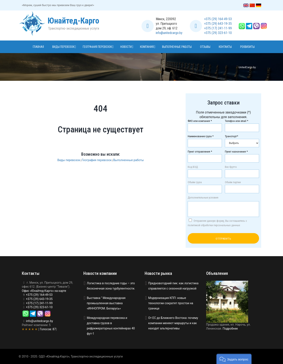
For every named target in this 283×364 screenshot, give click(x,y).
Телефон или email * (236, 121)
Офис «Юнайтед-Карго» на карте (44, 290)
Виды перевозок (63, 46)
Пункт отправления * (200, 151)
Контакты (225, 46)
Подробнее (230, 328)
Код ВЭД (193, 167)
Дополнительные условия (203, 197)
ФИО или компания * (200, 121)
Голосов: (47, 329)
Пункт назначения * (236, 151)
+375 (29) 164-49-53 (218, 19)
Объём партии (233, 182)
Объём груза (195, 182)
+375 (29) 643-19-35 (218, 24)
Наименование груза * (201, 136)
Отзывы (205, 46)
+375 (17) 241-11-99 (218, 28)
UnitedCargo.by (247, 67)
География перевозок (97, 46)
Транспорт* (231, 136)
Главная (38, 46)
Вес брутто (231, 167)
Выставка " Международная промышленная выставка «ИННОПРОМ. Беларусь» (106, 303)
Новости (126, 46)
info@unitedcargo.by (169, 33)
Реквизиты (247, 46)
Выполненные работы (177, 46)
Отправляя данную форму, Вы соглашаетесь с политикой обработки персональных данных (217, 223)
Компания (147, 46)
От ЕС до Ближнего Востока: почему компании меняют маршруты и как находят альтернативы (173, 323)
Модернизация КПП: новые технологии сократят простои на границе (170, 303)
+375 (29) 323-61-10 (218, 33)
